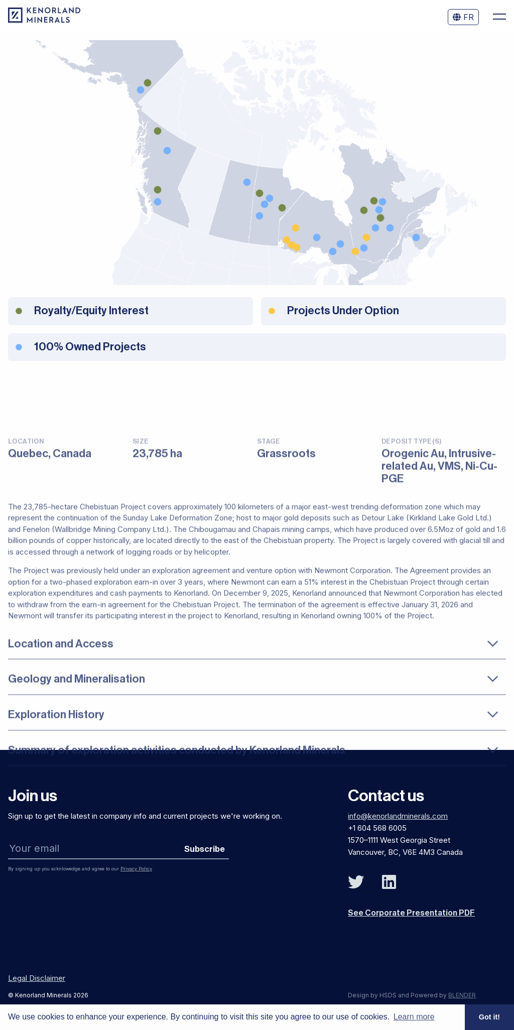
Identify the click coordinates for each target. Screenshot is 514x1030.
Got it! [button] (489, 1017)
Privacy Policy (136, 868)
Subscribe (204, 849)
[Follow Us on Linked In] (389, 882)
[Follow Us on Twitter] (356, 882)
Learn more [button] (414, 1016)
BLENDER (462, 995)
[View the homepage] (44, 20)
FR (463, 17)
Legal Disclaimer (36, 978)
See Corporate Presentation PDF (411, 913)
